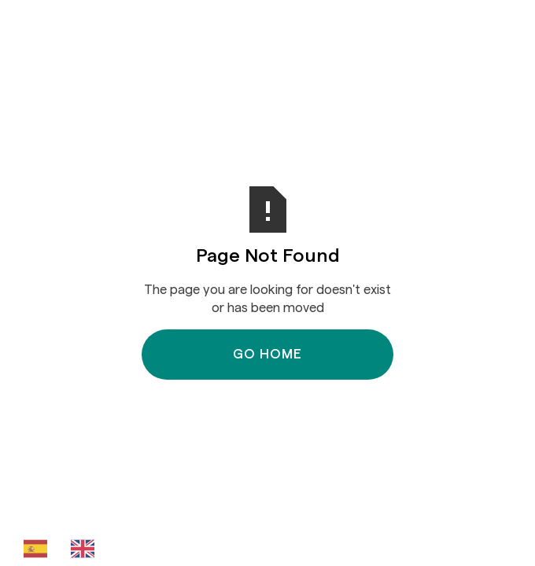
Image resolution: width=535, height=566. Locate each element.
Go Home (267, 354)
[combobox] (39, 548)
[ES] (39, 548)
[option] (86, 548)
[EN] (86, 548)
